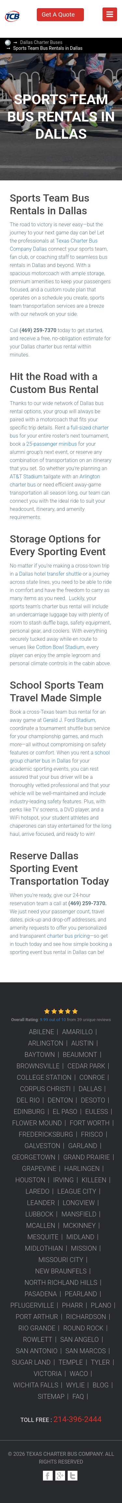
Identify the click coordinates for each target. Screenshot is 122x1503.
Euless (96, 1112)
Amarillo (77, 1032)
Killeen (94, 1180)
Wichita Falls (35, 1385)
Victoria (48, 1374)
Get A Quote (58, 14)
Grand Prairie (86, 1157)
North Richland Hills (60, 1282)
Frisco (92, 1134)
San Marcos (85, 1351)
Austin (82, 1043)
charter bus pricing (68, 936)
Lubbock (39, 1214)
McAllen (40, 1226)
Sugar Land (31, 1362)
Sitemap (51, 1396)
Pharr (72, 1305)
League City (76, 1191)
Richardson (86, 1317)
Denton (60, 1100)
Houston (30, 1180)
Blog (101, 1385)
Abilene (41, 1032)
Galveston (42, 1146)
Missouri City (60, 1260)
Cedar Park (86, 1066)
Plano (101, 1305)
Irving (63, 1180)
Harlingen (82, 1169)
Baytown (39, 1055)
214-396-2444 (77, 1419)
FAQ (78, 1396)
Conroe (92, 1077)
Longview (79, 1203)
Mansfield (79, 1214)
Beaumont (80, 1055)
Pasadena (41, 1294)
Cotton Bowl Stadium (60, 647)
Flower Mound (37, 1123)
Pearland (81, 1294)
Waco (79, 1374)
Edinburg (29, 1112)
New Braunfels (61, 1271)
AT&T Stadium (26, 476)
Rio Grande (36, 1328)
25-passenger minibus (51, 444)
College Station (44, 1077)
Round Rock (83, 1328)
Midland (80, 1237)
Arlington (45, 1043)
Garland (82, 1146)
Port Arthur (37, 1317)
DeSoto (93, 1100)
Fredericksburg (46, 1134)
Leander (41, 1203)
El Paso (65, 1112)
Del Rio (28, 1100)
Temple (71, 1362)
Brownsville (38, 1066)
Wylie (75, 1385)
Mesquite (43, 1237)
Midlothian (44, 1248)
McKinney (79, 1226)
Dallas (90, 1089)
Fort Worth (90, 1123)
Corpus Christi (45, 1089)
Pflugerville (32, 1305)
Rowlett (37, 1339)
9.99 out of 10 (53, 1019)
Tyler (100, 1362)
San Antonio (37, 1351)
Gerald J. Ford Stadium (69, 720)
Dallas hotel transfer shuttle (50, 574)
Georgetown (33, 1157)
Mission (84, 1248)
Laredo (37, 1191)
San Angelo (79, 1339)
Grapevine (39, 1169)
